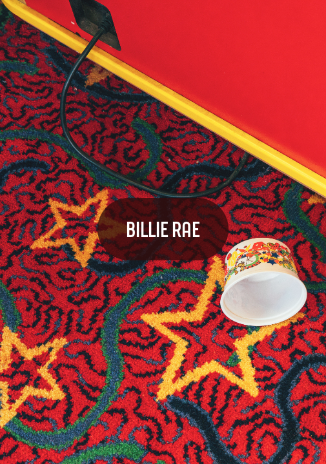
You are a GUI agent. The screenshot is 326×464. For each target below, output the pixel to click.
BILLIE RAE (163, 229)
